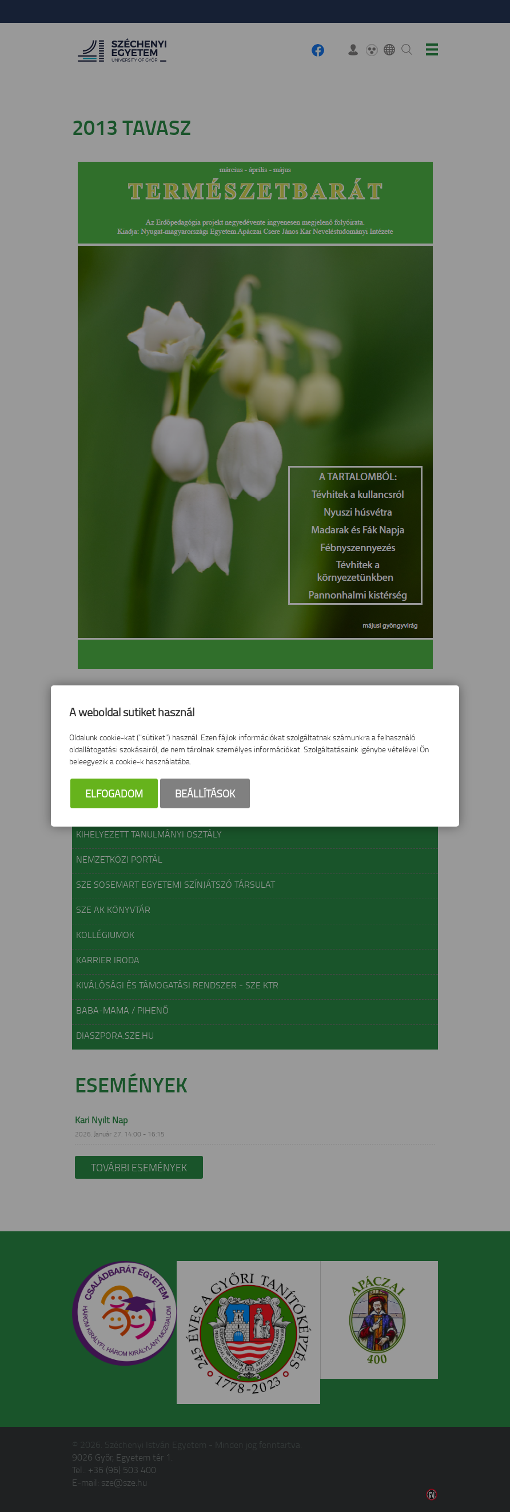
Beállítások (205, 793)
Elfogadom (114, 793)
